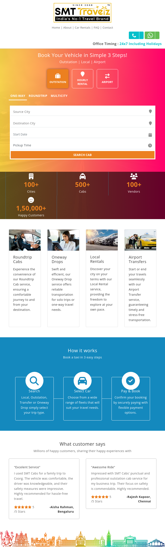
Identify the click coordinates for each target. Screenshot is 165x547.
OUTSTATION (58, 78)
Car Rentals (83, 27)
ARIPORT (107, 78)
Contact (108, 27)
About (67, 27)
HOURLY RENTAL (82, 78)
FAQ (96, 27)
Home (56, 27)
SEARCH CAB (82, 155)
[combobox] (82, 111)
